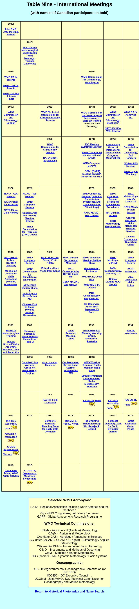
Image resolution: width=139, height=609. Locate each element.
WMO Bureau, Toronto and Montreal (71, 260)
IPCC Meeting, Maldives (50, 364)
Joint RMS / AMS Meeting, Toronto (11, 32)
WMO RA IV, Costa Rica (92, 278)
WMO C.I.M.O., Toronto (11, 86)
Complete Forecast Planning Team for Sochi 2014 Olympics (50, 426)
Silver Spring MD (30, 297)
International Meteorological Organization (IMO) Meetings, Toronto (29, 54)
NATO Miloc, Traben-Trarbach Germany (11, 261)
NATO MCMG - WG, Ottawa (113, 129)
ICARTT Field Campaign (50, 401)
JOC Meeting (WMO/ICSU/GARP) (91, 145)
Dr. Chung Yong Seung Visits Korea (50, 260)
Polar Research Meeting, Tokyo (71, 334)
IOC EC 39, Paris (92, 400)
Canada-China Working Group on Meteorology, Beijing (30, 367)
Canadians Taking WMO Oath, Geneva (11, 473)
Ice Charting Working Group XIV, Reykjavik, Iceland (91, 425)
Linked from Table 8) (29, 340)
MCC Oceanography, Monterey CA (113, 271)
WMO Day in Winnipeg (131, 172)
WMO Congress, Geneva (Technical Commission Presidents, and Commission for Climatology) (92, 200)
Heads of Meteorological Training (11, 333)
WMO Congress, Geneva (29, 205)
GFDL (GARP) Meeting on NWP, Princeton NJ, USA (91, 174)
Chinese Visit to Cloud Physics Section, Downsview (29, 309)
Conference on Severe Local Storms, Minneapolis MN (70, 367)
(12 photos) (29, 63)
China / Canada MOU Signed (113, 282)
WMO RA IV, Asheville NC (131, 115)
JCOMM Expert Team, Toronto (11, 450)
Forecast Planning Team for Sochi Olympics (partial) (113, 426)
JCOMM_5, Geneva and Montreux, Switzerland (30, 474)
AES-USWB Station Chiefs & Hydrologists (29, 289)
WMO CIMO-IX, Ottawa (92, 286)
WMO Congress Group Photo (130, 425)
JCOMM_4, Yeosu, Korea (70, 422)
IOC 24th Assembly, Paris (113, 404)
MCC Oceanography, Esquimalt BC (91, 296)
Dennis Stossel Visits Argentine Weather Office (11, 345)
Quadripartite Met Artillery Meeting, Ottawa (29, 217)
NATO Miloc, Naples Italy (50, 159)
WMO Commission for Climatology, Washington (30, 274)
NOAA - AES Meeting (131, 164)
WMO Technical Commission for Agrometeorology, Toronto (50, 116)
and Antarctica (11, 352)
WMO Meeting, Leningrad (92, 269)
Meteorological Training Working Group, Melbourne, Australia (92, 336)
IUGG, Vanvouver (131, 270)
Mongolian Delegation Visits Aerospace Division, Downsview (10, 278)
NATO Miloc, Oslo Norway (11, 211)
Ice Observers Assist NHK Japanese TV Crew (92, 308)
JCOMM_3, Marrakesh (11, 435)
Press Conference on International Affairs (92, 155)
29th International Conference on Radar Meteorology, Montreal (92, 381)
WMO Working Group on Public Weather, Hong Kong (92, 366)
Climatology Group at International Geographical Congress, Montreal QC (113, 151)
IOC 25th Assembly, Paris (11, 425)
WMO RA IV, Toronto (10, 78)
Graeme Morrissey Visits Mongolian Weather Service (131, 224)
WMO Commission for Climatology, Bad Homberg (131, 151)
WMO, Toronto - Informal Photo (11, 96)
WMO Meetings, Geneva (112, 260)
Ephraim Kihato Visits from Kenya (50, 269)
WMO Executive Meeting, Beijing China (92, 260)
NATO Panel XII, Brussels (11, 203)
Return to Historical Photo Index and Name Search (69, 591)
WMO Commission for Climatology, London (11, 117)
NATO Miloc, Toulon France (131, 210)
